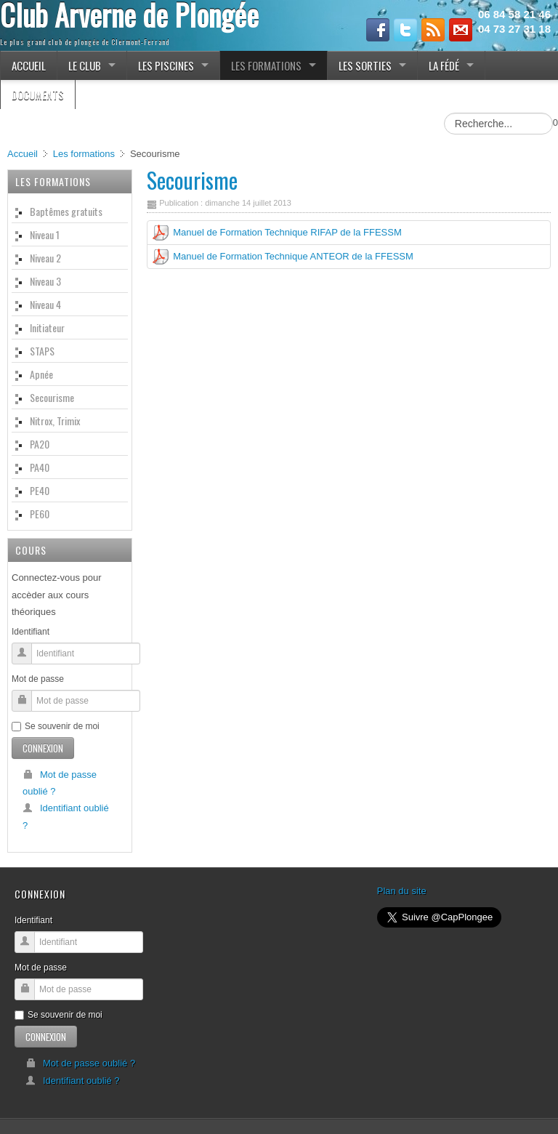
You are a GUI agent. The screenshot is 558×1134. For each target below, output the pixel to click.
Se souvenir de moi (56, 726)
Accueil (22, 153)
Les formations (84, 153)
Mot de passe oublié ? (60, 783)
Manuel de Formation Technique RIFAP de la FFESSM (287, 232)
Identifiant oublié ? (66, 816)
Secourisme (192, 180)
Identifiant (30, 632)
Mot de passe (38, 679)
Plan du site (401, 890)
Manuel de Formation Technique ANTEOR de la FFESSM (293, 256)
